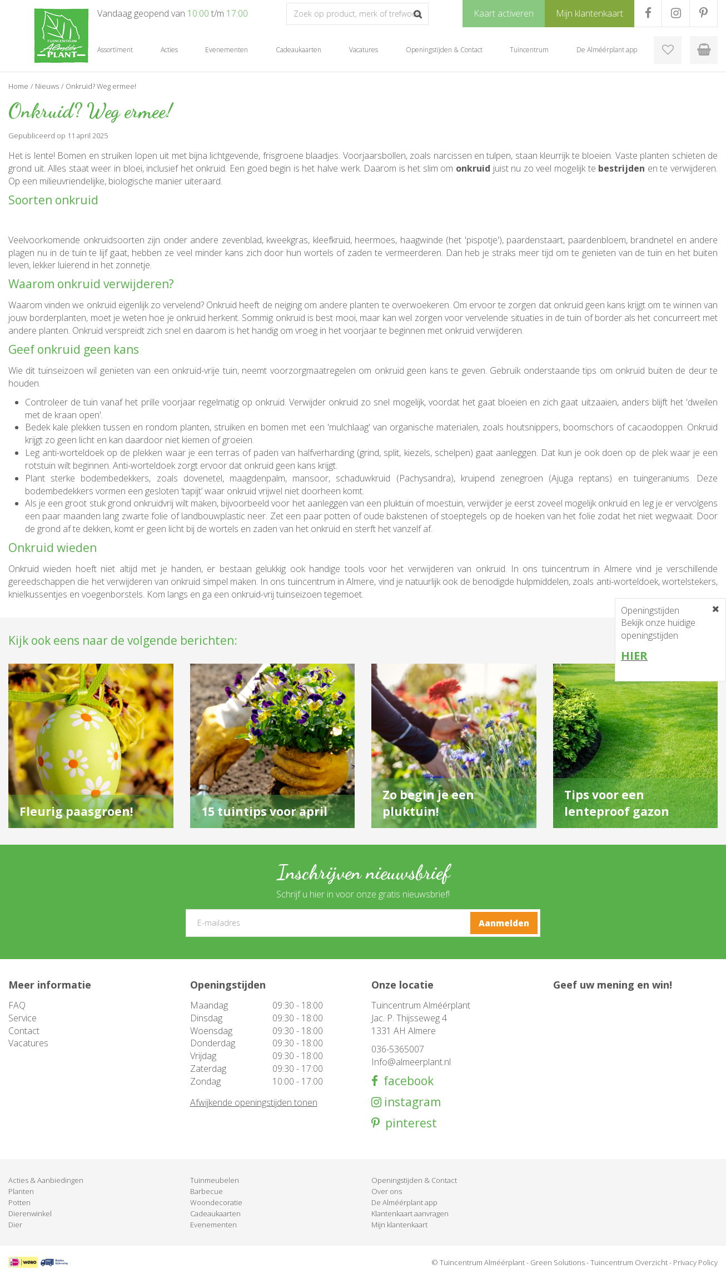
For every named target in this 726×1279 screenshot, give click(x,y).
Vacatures (28, 1043)
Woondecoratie (216, 1202)
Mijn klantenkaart (399, 1224)
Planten (21, 1191)
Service (22, 1018)
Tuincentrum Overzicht (629, 1262)
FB (648, 13)
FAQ (17, 1005)
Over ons (386, 1191)
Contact (23, 1031)
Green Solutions (557, 1262)
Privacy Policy (695, 1262)
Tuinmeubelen (214, 1180)
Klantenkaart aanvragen (410, 1213)
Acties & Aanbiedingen (45, 1180)
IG (675, 13)
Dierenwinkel (30, 1213)
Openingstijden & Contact (414, 1180)
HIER (634, 655)
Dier (15, 1224)
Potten (19, 1202)
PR (703, 13)
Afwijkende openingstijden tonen (253, 1102)
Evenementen (213, 1224)
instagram (411, 1102)
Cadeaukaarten (215, 1213)
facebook (406, 1081)
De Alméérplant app (404, 1202)
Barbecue (206, 1191)
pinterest (408, 1123)
